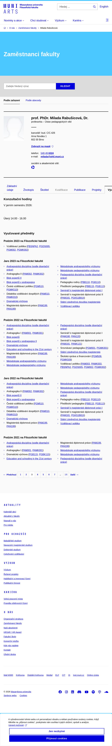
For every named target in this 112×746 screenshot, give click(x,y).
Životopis (28, 189)
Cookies (23, 695)
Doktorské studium (12, 549)
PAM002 (27, 274)
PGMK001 (102, 348)
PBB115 (90, 286)
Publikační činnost (12, 583)
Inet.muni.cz (78, 675)
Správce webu (10, 695)
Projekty (96, 189)
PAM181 (65, 298)
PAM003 (85, 364)
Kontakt (7, 650)
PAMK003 (96, 364)
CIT (63, 675)
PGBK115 (44, 454)
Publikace (79, 189)
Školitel (44, 189)
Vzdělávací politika (70, 306)
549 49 (47, 153)
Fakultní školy (10, 636)
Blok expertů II (14, 278)
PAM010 (45, 294)
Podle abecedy (33, 100)
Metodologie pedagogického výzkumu (79, 270)
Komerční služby (11, 641)
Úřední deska (10, 654)
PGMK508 (65, 359)
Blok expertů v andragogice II (22, 341)
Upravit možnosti (18, 729)
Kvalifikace (61, 189)
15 (66, 474)
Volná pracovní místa (13, 599)
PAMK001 (38, 333)
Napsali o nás (10, 520)
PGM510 (38, 286)
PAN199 (11, 309)
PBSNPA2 (32, 246)
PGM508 (96, 356)
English (104, 6)
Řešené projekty (11, 574)
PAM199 (42, 305)
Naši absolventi (11, 628)
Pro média (8, 525)
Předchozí (10, 475)
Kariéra (10, 592)
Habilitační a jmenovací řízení (17, 578)
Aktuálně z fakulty (12, 516)
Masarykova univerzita (21, 692)
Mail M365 (8, 675)
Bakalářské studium (12, 541)
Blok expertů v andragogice (21, 282)
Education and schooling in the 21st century (29, 349)
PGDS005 (44, 246)
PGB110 (95, 282)
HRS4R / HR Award (12, 632)
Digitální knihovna (35, 675)
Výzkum (9, 563)
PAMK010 (12, 297)
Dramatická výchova (17, 301)
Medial (49, 675)
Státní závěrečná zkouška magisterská (80, 302)
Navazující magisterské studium (18, 545)
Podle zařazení (12, 100)
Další (74, 475)
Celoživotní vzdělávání (14, 554)
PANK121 (76, 344)
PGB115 (33, 454)
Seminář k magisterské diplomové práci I (81, 290)
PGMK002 (22, 250)
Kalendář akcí (10, 512)
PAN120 (75, 336)
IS (69, 675)
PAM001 (26, 333)
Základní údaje (12, 188)
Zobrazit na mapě (42, 146)
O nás (8, 612)
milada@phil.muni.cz (52, 156)
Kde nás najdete (11, 645)
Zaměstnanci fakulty (13, 623)
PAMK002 (38, 274)
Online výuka (93, 675)
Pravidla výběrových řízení (16, 603)
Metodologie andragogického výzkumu (80, 266)
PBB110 (85, 282)
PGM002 (11, 250)
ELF (57, 675)
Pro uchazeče (15, 534)
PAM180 (65, 336)
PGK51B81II (77, 298)
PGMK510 (12, 289)
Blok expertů (13, 337)
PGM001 (90, 348)
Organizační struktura (13, 619)
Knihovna (20, 675)
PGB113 (99, 286)
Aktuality (12, 505)
